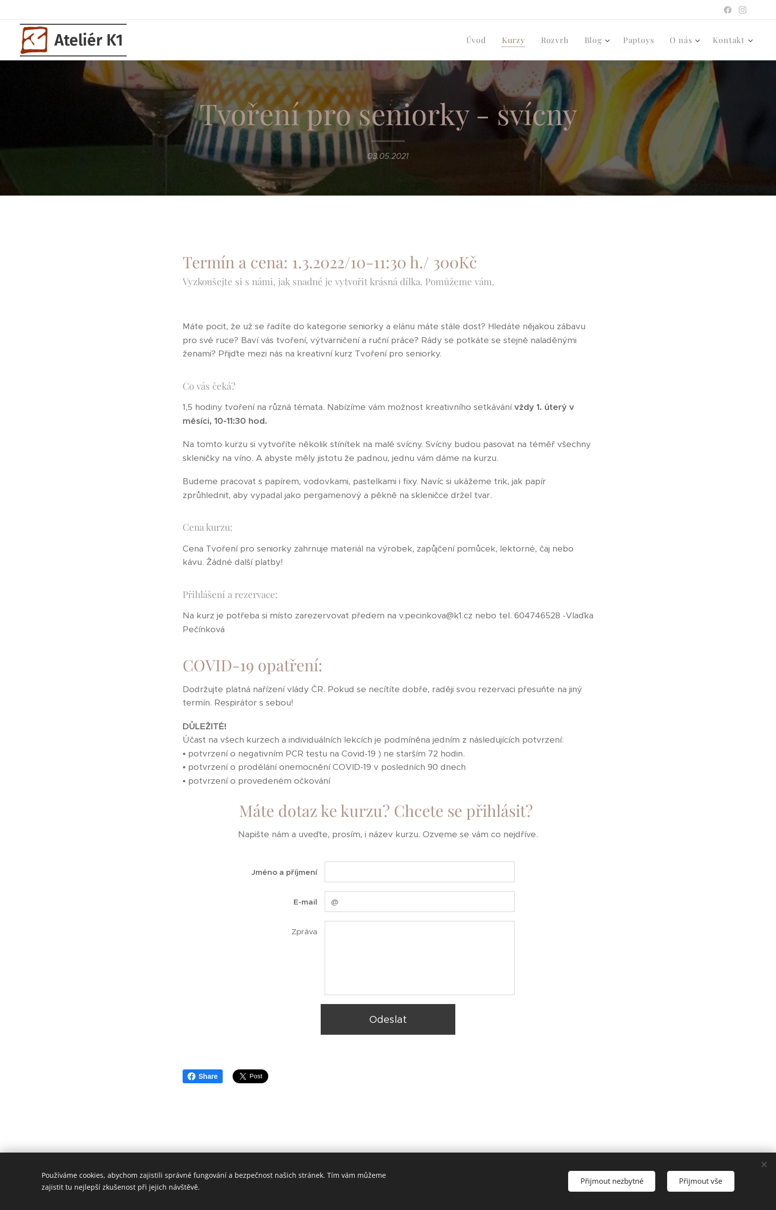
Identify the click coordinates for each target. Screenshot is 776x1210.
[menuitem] (479, 40)
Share (203, 1076)
